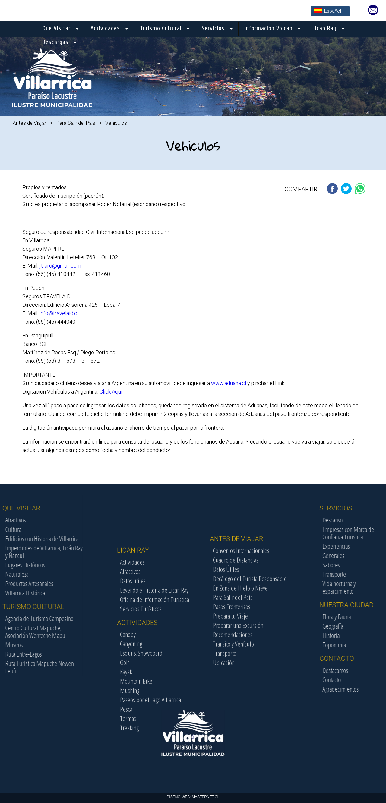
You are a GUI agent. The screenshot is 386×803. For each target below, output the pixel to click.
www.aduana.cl (228, 383)
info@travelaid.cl (59, 313)
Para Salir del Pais (75, 123)
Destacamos (370, 670)
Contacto (367, 679)
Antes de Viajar (29, 123)
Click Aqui (111, 391)
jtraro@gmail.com (60, 265)
